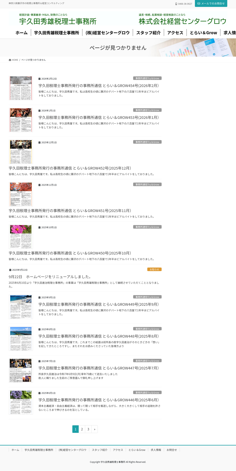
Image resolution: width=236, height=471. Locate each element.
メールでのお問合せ (211, 3)
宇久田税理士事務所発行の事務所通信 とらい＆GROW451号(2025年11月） (71, 210)
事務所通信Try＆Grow (147, 78)
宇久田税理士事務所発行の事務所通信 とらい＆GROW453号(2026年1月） (99, 117)
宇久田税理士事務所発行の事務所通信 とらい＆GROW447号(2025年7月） (99, 368)
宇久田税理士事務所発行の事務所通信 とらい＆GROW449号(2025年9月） (99, 304)
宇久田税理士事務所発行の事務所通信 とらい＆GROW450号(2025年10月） (71, 253)
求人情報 (156, 450)
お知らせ (154, 269)
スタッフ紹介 (99, 450)
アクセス (118, 450)
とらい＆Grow (137, 450)
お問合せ (172, 450)
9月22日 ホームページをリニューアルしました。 (51, 276)
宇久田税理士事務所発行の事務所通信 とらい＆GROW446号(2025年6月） (99, 399)
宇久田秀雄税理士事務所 (39, 450)
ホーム (15, 450)
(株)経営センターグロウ (72, 450)
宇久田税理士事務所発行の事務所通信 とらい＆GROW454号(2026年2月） (99, 85)
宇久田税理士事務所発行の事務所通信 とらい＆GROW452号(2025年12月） (71, 168)
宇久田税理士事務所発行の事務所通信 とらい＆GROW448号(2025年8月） (99, 336)
